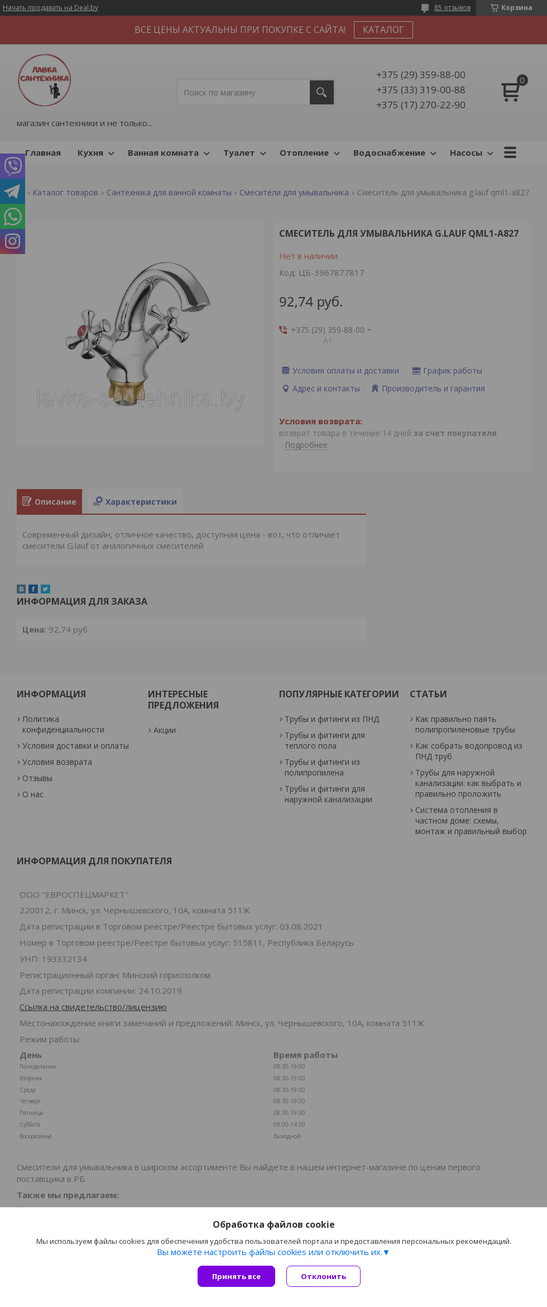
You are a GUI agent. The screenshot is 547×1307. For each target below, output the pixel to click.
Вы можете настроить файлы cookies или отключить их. (269, 1252)
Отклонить (323, 1276)
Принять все (236, 1276)
